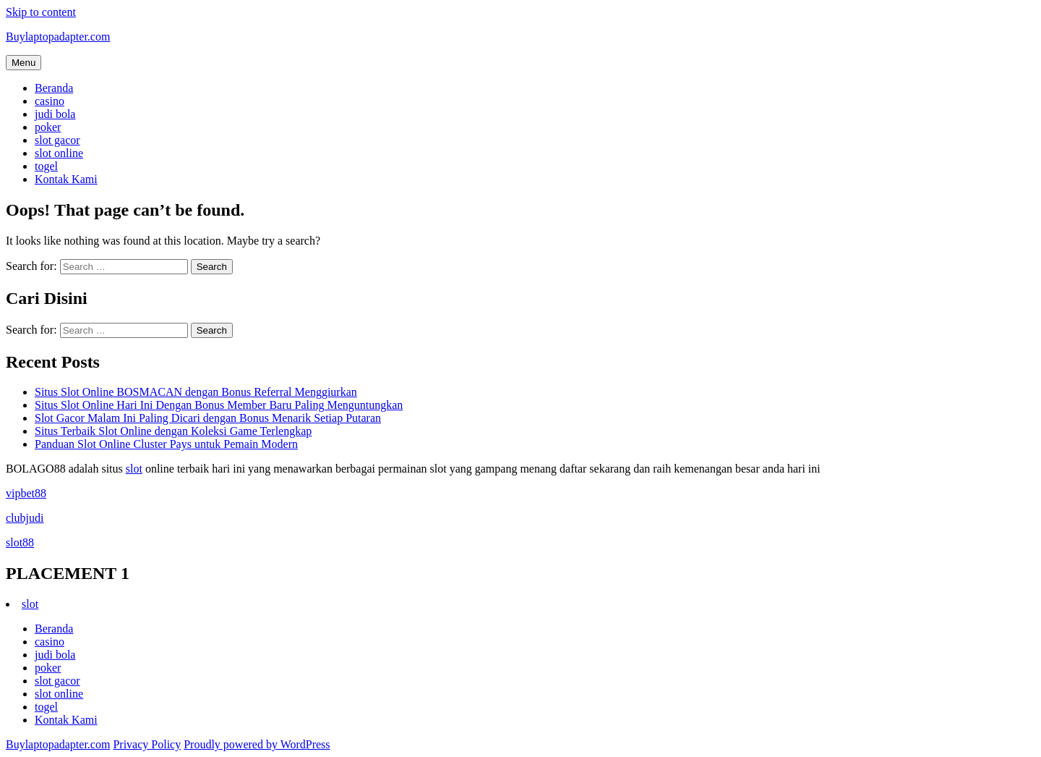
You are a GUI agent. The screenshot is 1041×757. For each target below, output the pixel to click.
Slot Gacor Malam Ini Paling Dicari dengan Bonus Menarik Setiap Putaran (208, 418)
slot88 (20, 542)
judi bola (55, 114)
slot (134, 468)
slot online (59, 153)
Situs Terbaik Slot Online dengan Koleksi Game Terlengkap (173, 431)
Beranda (54, 88)
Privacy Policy (147, 744)
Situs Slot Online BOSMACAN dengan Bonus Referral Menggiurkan (196, 392)
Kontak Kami (66, 179)
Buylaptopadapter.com (58, 36)
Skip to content (41, 12)
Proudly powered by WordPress (257, 744)
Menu (23, 62)
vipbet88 (26, 493)
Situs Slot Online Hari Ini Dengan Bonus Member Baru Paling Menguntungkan (219, 405)
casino (49, 101)
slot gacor (57, 140)
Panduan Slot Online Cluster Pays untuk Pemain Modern (166, 444)
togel (46, 166)
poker (48, 127)
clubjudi (24, 518)
